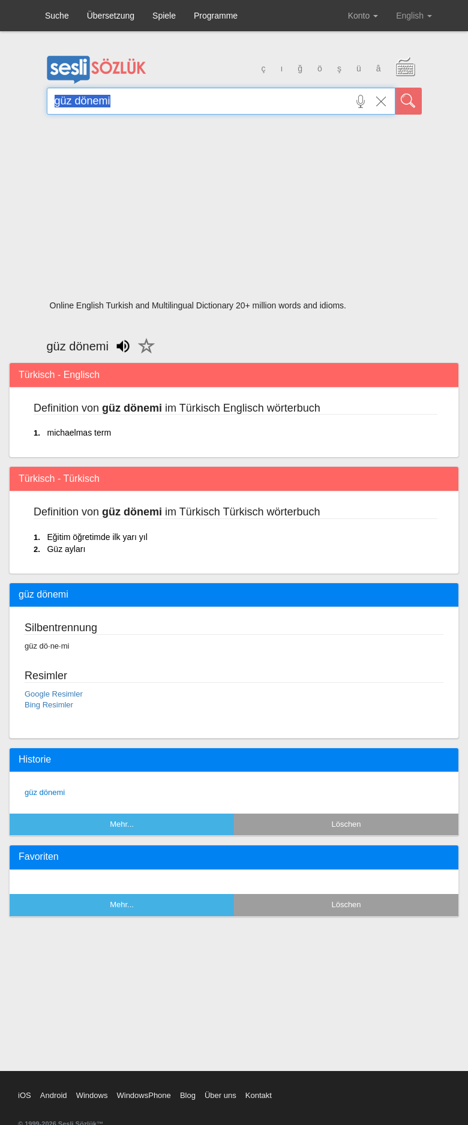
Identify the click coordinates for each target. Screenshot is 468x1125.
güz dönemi (45, 792)
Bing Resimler (49, 704)
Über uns (220, 1095)
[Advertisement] (234, 211)
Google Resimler (54, 693)
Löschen (346, 824)
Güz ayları (66, 549)
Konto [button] (363, 15)
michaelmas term (79, 432)
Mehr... (122, 824)
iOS (24, 1095)
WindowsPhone (143, 1095)
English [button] (414, 15)
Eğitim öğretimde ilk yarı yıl (97, 537)
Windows (92, 1095)
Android (53, 1095)
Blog (188, 1095)
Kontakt (258, 1095)
